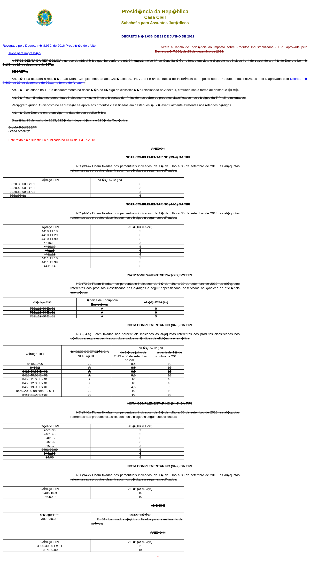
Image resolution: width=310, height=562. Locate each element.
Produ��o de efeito (81, 45)
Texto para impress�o (24, 53)
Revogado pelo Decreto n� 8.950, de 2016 (34, 45)
